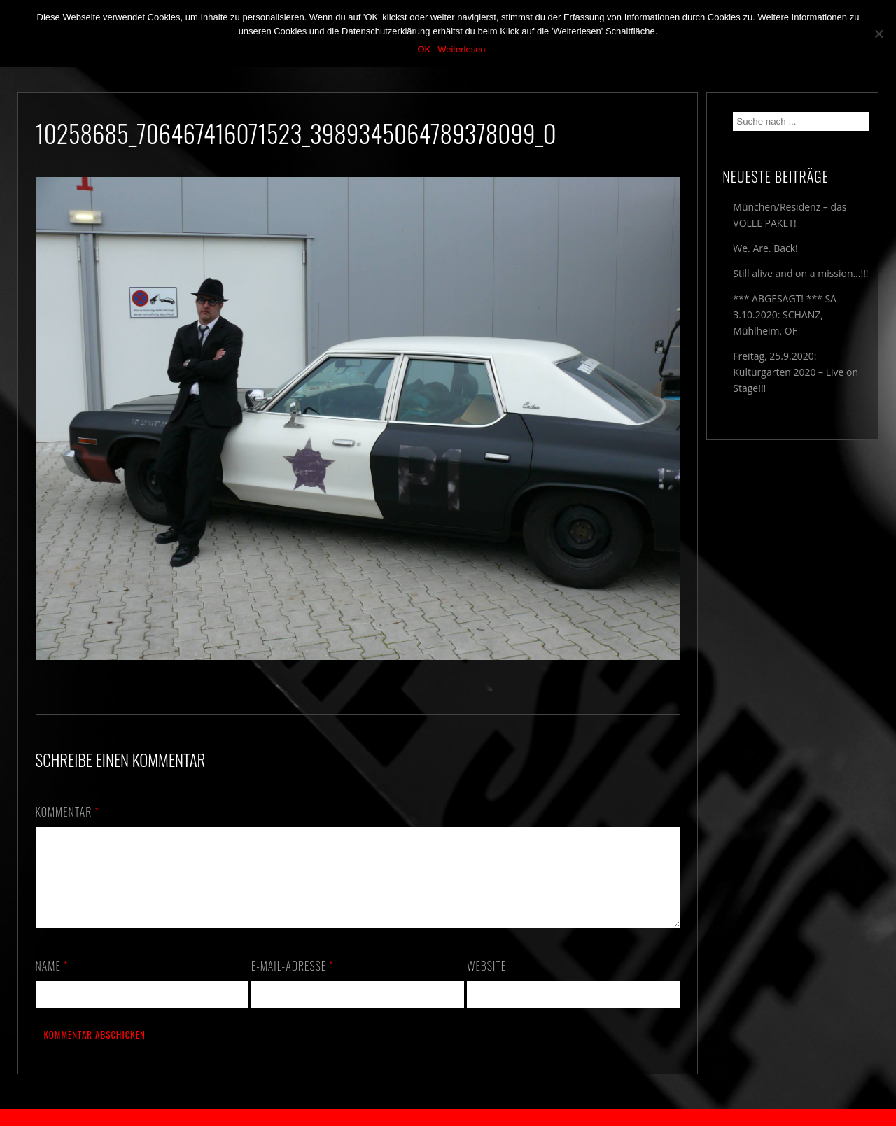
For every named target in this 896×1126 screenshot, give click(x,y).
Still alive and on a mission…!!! (800, 273)
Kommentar (68, 811)
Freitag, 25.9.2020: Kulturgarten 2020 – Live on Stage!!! (795, 372)
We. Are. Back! (765, 248)
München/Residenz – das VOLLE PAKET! (789, 215)
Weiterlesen (461, 49)
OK (423, 49)
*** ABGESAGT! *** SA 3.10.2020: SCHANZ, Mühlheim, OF (784, 314)
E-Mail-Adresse (292, 982)
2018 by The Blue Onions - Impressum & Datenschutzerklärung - (448, 1117)
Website (486, 982)
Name (52, 982)
